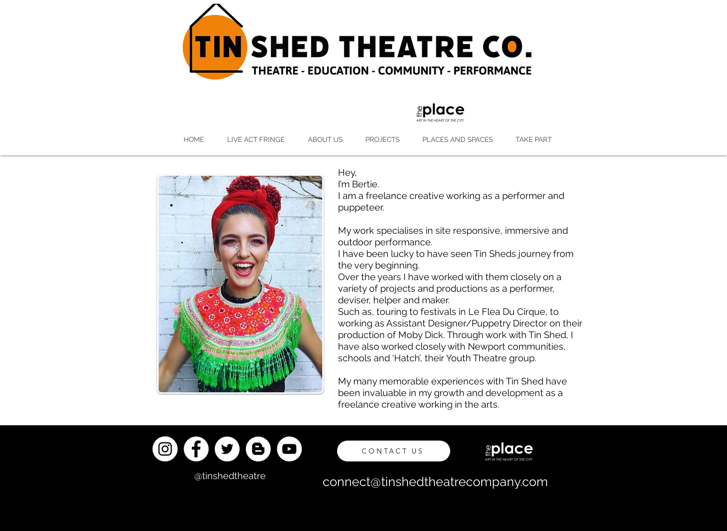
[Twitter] (227, 448)
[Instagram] (165, 448)
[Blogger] (258, 448)
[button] (255, 139)
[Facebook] (196, 448)
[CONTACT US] (393, 451)
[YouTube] (289, 448)
